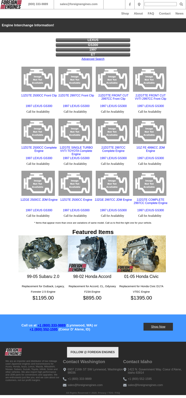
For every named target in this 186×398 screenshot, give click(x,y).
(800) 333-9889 (38, 4)
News (179, 13)
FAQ (151, 13)
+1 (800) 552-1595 (44, 329)
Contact (165, 13)
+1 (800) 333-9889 (51, 325)
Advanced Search (93, 58)
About (138, 13)
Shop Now (158, 326)
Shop (125, 13)
